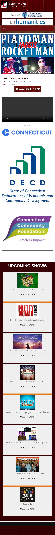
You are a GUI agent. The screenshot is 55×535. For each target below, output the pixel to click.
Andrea (4, 84)
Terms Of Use (25, 529)
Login (37, 531)
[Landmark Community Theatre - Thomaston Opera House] (14, 4)
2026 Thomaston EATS (15, 78)
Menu (4, 28)
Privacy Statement (33, 529)
